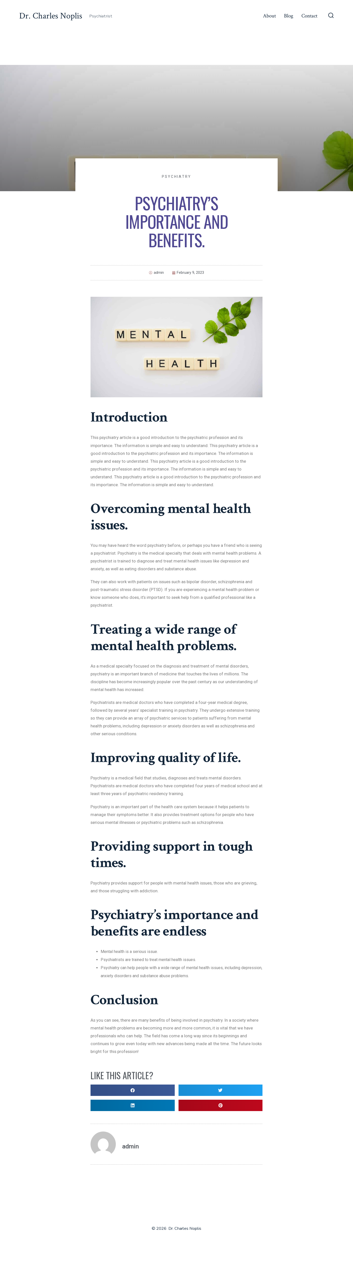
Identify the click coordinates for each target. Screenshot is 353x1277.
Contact (309, 15)
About (269, 15)
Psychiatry (176, 177)
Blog (288, 15)
